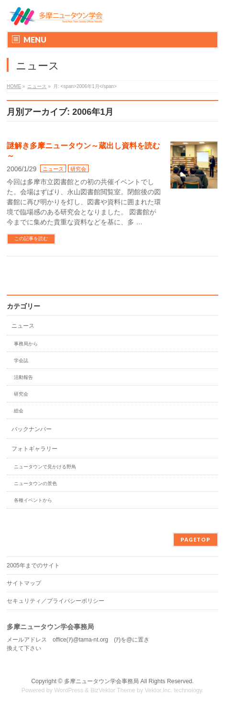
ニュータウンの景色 (35, 483)
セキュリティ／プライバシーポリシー (55, 601)
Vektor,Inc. (158, 690)
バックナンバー (31, 429)
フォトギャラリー (34, 448)
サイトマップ (24, 583)
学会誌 (21, 360)
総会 (18, 410)
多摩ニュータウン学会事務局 (101, 681)
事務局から (26, 343)
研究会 (78, 169)
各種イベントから (33, 500)
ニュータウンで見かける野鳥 (45, 466)
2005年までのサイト (33, 565)
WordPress (68, 690)
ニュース (53, 169)
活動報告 (23, 377)
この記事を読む (31, 238)
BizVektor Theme (112, 690)
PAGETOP (195, 539)
